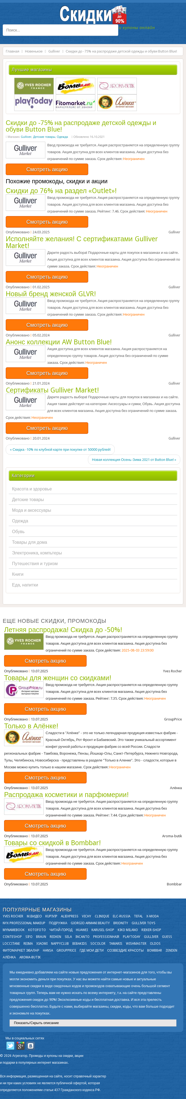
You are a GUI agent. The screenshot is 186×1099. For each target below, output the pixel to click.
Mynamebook (14, 930)
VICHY (86, 916)
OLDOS (155, 943)
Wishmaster (136, 943)
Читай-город (60, 930)
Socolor (97, 943)
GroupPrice (66, 950)
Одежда (62, 137)
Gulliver (54, 51)
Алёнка (9, 957)
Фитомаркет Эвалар (21, 950)
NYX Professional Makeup (24, 923)
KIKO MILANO (128, 930)
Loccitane (11, 943)
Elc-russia (121, 916)
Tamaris (115, 943)
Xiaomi (42, 943)
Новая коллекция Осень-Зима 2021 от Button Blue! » (134, 460)
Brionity (120, 923)
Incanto (82, 936)
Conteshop (12, 936)
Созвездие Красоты (125, 950)
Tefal (138, 916)
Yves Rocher (13, 916)
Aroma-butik (30, 957)
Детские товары (44, 137)
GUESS (167, 936)
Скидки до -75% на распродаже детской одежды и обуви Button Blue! (81, 126)
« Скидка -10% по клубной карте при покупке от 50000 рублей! (60, 449)
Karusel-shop (102, 930)
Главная (12, 51)
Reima (28, 943)
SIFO (29, 936)
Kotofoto (37, 930)
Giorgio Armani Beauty (90, 923)
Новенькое (34, 51)
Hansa (48, 950)
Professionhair (106, 936)
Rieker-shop (151, 930)
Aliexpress (69, 916)
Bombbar (154, 950)
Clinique (102, 916)
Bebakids (79, 943)
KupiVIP (51, 916)
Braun (41, 936)
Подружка (58, 923)
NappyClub (60, 943)
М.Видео (34, 916)
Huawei (82, 930)
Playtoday (131, 936)
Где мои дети (92, 950)
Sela (68, 936)
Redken (55, 936)
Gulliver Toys (143, 923)
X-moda (152, 916)
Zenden (171, 950)
